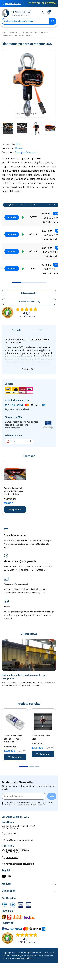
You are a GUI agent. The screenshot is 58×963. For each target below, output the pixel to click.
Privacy (41, 802)
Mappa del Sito (26, 958)
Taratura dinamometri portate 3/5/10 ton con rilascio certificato (13, 491)
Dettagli (16, 330)
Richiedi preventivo (29, 292)
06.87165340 (12, 857)
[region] (29, 242)
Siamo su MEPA (13, 417)
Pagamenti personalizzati (17, 409)
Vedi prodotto (15, 509)
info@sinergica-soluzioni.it (19, 840)
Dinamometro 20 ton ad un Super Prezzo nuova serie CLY (13, 738)
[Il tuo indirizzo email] (24, 796)
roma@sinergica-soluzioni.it (20, 863)
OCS (11, 441)
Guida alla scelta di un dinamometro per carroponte (24, 677)
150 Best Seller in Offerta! (42, 3)
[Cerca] (29, 21)
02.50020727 (13, 3)
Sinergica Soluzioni (25, 152)
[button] (2, 128)
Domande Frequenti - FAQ (29, 301)
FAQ (40, 330)
